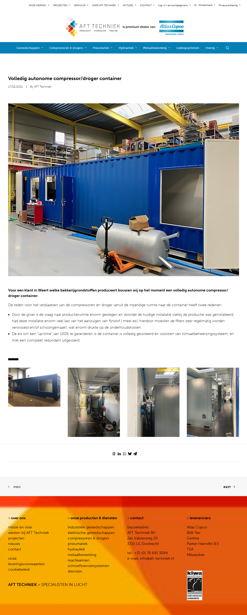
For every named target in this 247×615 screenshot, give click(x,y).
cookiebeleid (19, 569)
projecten (16, 538)
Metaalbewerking (156, 47)
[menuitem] (40, 5)
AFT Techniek (42, 86)
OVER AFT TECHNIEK (105, 5)
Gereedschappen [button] (30, 47)
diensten (75, 571)
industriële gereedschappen (91, 527)
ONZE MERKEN (39, 5)
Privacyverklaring (229, 5)
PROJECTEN (61, 5)
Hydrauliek (128, 47)
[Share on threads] (113, 453)
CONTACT (147, 5)
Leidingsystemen (187, 47)
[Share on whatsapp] (124, 453)
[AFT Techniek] (123, 26)
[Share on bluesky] (129, 453)
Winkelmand (207, 5)
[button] (229, 47)
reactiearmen (79, 560)
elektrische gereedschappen (91, 532)
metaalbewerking (82, 554)
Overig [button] (212, 47)
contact (14, 549)
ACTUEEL (129, 5)
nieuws (14, 543)
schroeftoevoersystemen (88, 566)
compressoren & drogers (88, 538)
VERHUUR (81, 5)
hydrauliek (76, 549)
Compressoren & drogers (68, 47)
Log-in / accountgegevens (174, 5)
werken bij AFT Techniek (28, 532)
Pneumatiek (102, 47)
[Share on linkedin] (119, 453)
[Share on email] (135, 453)
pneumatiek (78, 543)
